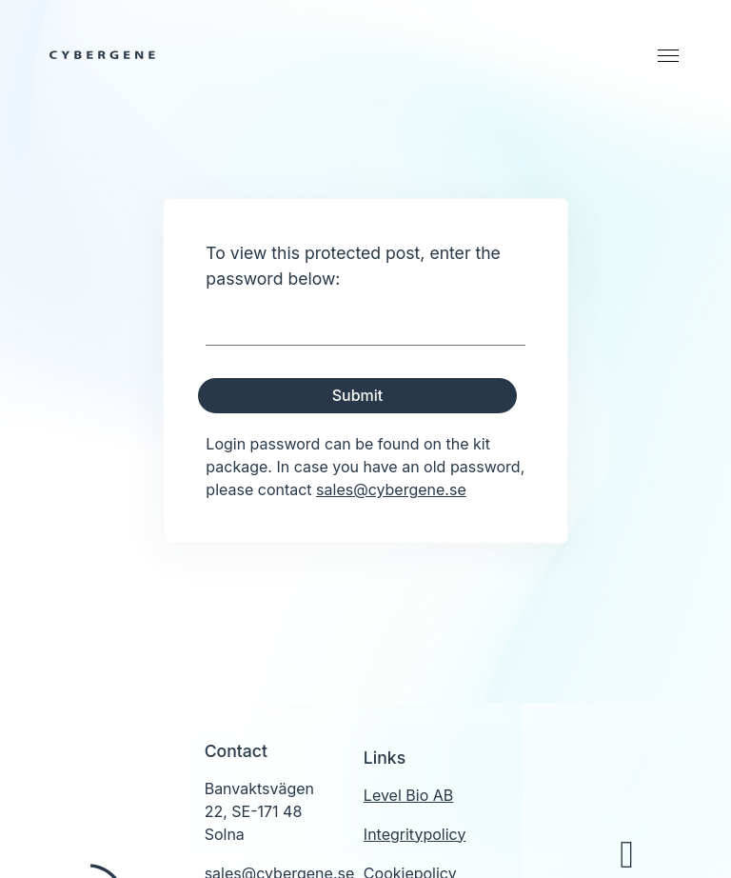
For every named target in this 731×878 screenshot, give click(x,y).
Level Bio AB (408, 795)
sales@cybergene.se (391, 489)
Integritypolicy (415, 834)
